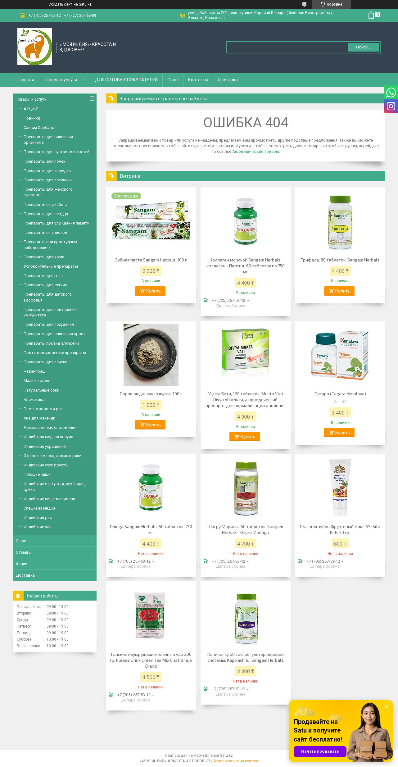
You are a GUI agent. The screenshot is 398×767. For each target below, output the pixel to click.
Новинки (32, 118)
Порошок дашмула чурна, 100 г (151, 393)
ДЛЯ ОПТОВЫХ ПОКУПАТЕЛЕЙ (126, 79)
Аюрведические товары (255, 151)
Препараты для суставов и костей (56, 151)
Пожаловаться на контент (236, 761)
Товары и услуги (60, 79)
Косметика (34, 399)
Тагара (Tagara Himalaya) (340, 393)
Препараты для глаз (43, 275)
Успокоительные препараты (51, 266)
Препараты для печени (45, 362)
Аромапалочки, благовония (50, 427)
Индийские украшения (45, 446)
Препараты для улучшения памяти (56, 223)
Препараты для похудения (49, 324)
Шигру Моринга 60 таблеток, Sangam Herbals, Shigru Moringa (245, 529)
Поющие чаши (37, 474)
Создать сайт (60, 4)
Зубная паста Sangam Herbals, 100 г (151, 259)
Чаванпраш (35, 371)
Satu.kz (226, 755)
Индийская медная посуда (48, 436)
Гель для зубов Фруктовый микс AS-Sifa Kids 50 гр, (340, 529)
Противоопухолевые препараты (55, 352)
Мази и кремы (37, 380)
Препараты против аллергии (51, 343)
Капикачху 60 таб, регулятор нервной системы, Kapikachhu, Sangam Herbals (245, 657)
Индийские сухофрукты (46, 465)
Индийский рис (38, 517)
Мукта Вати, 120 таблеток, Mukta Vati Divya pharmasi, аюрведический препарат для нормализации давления (246, 399)
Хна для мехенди (39, 418)
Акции (21, 563)
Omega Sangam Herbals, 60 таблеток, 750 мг (151, 529)
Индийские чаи (38, 526)
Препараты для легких (45, 285)
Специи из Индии (39, 508)
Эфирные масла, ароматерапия (54, 455)
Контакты (198, 79)
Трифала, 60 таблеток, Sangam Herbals (340, 259)
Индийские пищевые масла (49, 499)
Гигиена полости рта (43, 408)
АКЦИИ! (31, 109)
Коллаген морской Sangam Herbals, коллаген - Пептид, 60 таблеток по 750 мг (245, 265)
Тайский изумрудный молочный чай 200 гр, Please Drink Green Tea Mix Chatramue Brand (151, 660)
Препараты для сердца (46, 213)
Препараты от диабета (45, 204)
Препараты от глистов (45, 232)
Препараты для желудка (47, 170)
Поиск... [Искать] (363, 47)
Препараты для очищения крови (55, 333)
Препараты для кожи (44, 257)
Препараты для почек (45, 161)
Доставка (228, 79)
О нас (173, 79)
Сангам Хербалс (39, 127)
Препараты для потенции (48, 180)
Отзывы (24, 552)
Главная (26, 79)
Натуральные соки (41, 390)
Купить (153, 290)
